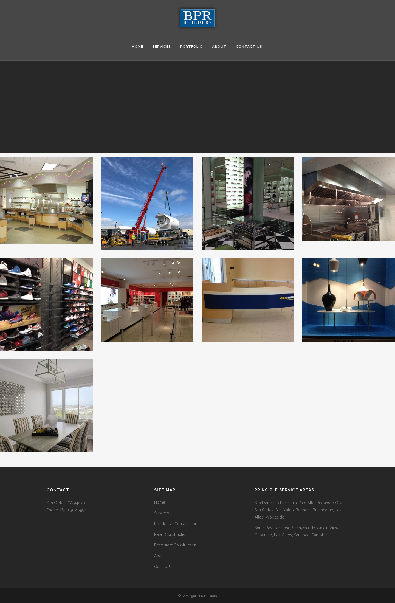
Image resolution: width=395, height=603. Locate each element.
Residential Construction (175, 524)
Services (161, 513)
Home (159, 502)
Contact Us (164, 566)
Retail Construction (171, 534)
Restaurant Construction (175, 545)
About (159, 556)
